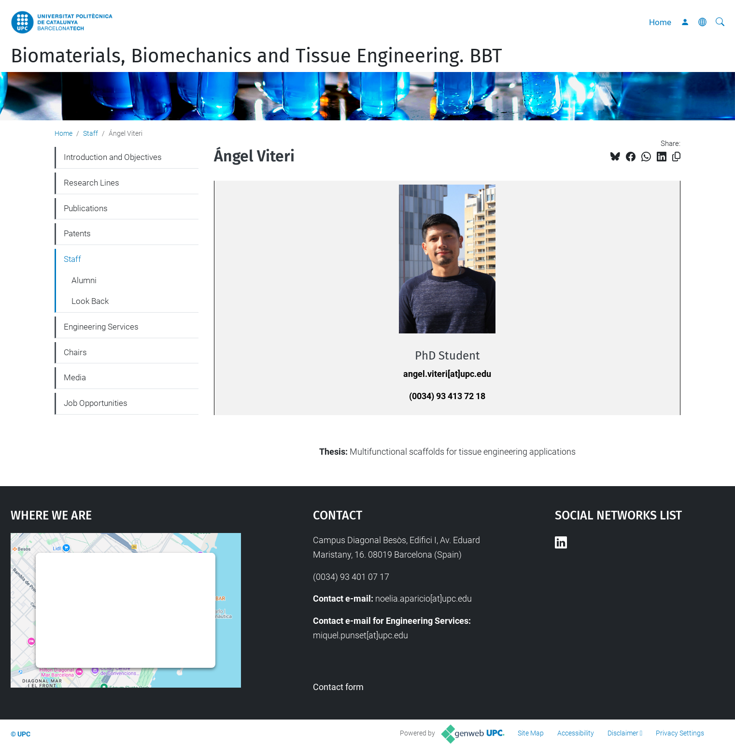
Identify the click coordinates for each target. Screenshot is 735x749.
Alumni (84, 280)
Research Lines (91, 182)
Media (75, 377)
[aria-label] (720, 22)
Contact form (338, 687)
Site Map (531, 733)
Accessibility (575, 733)
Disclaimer (623, 733)
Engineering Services (101, 326)
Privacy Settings (680, 733)
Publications (86, 208)
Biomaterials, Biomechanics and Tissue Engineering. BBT (256, 56)
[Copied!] (676, 156)
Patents (77, 233)
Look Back (90, 301)
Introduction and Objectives (113, 157)
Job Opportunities (95, 403)
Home (660, 22)
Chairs (75, 352)
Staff (90, 133)
